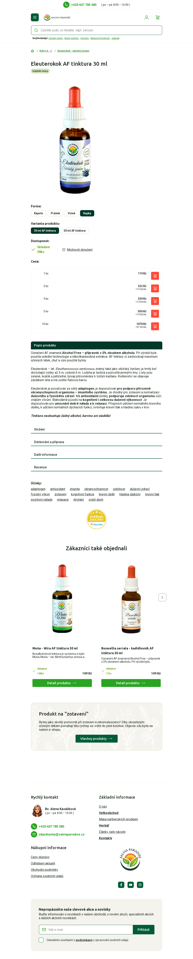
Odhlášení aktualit (43, 863)
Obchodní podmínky (44, 870)
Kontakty (105, 838)
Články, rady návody (112, 832)
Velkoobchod (108, 813)
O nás (103, 806)
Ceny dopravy (40, 857)
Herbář (104, 825)
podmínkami (84, 940)
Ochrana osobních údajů (47, 876)
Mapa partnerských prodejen (118, 819)
